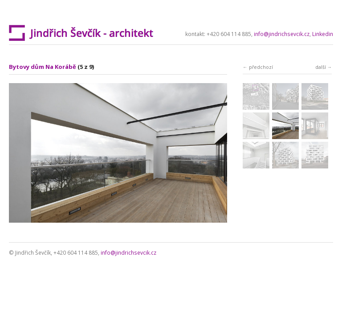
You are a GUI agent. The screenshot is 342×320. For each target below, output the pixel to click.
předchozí (261, 67)
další (320, 67)
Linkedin (322, 34)
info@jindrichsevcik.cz (281, 34)
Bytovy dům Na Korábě (42, 67)
